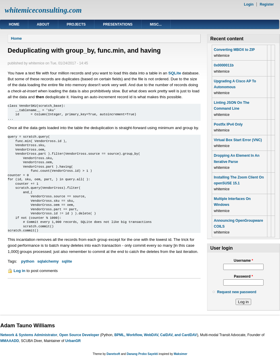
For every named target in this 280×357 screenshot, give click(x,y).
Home (14, 24)
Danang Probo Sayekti (142, 354)
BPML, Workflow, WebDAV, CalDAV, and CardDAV (155, 335)
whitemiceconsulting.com (43, 10)
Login (249, 4)
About (43, 24)
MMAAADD (9, 341)
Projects (76, 24)
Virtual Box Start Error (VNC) (238, 140)
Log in (19, 270)
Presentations (117, 24)
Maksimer (180, 354)
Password (243, 276)
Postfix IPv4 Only (228, 124)
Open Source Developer (79, 335)
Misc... (156, 24)
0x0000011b (224, 65)
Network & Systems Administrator (28, 335)
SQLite (174, 73)
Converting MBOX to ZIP (234, 50)
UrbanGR (73, 341)
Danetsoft (113, 354)
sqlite (67, 261)
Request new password (236, 292)
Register (267, 4)
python (27, 261)
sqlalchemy (48, 261)
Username (243, 260)
